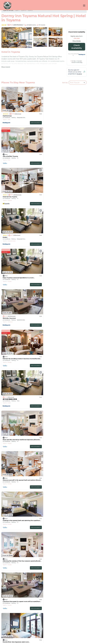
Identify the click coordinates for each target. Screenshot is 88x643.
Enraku (48, 156)
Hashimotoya (7, 116)
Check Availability (76, 46)
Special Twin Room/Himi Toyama (13, 399)
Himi (9, 119)
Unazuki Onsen (55, 160)
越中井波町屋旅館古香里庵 (53, 237)
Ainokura (53, 200)
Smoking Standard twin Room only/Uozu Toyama (19, 520)
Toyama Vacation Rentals (12, 597)
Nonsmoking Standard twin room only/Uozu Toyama (63, 480)
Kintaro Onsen (54, 402)
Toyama (23, 10)
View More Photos (10, 45)
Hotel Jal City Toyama (10, 156)
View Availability (36, 122)
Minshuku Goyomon (52, 196)
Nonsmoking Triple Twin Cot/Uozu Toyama (60, 439)
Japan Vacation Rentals (11, 603)
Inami (52, 241)
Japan (17, 10)
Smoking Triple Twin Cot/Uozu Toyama (16, 439)
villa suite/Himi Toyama (53, 116)
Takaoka (10, 483)
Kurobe (9, 200)
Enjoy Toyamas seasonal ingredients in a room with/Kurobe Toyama (66, 610)
